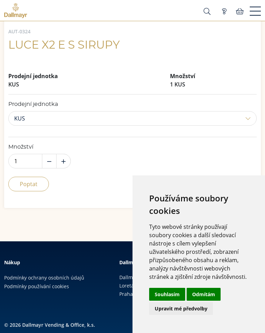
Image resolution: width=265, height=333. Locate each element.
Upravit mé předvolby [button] (181, 308)
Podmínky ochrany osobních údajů (44, 277)
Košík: (240, 11)
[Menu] (255, 11)
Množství (20, 147)
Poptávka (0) (224, 11)
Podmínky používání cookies (36, 286)
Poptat (28, 184)
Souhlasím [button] (167, 294)
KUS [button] (19, 118)
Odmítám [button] (203, 294)
